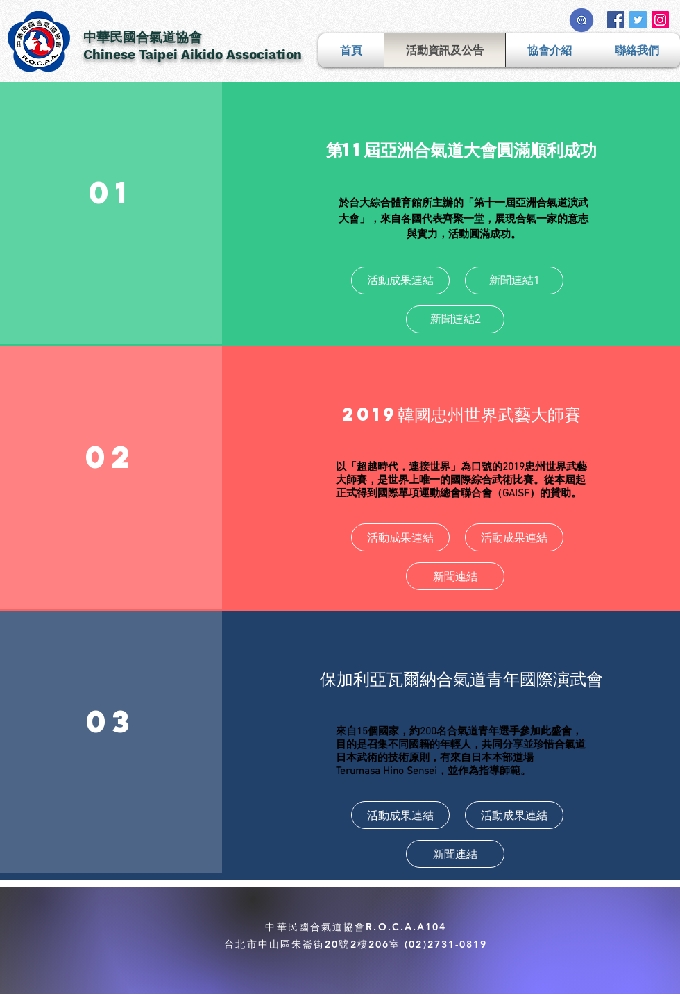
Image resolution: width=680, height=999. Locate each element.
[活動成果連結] (400, 280)
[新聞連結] (455, 576)
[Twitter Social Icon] (638, 19)
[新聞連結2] (455, 319)
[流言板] (581, 20)
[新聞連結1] (514, 280)
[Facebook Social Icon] (615, 19)
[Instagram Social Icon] (660, 19)
